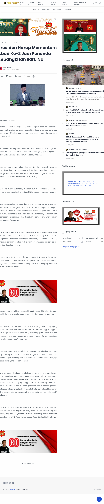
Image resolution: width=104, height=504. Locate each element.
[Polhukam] (67, 9)
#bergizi (82, 183)
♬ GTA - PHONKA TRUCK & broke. (82, 184)
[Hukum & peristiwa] (81, 120)
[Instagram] (7, 483)
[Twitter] (10, 483)
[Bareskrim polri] (72, 238)
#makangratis (73, 183)
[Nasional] (36, 9)
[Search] (96, 3)
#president (83, 181)
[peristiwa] (78, 88)
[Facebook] (4, 483)
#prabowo (91, 181)
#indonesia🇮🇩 (91, 183)
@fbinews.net (73, 181)
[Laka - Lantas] (72, 242)
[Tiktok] (13, 483)
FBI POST (12, 489)
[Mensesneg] (46, 9)
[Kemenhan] (57, 9)
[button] (93, 3)
